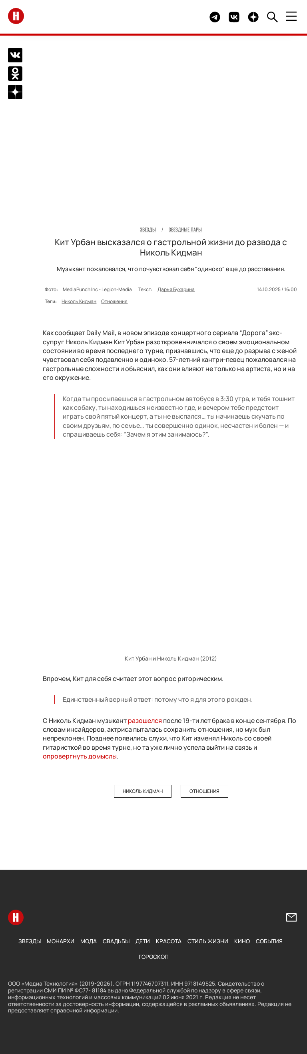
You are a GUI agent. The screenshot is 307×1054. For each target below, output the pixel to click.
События (269, 941)
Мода (88, 941)
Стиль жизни (207, 941)
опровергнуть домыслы (80, 756)
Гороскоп (154, 956)
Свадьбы (116, 941)
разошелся (145, 720)
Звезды (29, 941)
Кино (242, 941)
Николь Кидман (79, 301)
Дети (143, 941)
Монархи (60, 941)
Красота (168, 941)
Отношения (114, 301)
